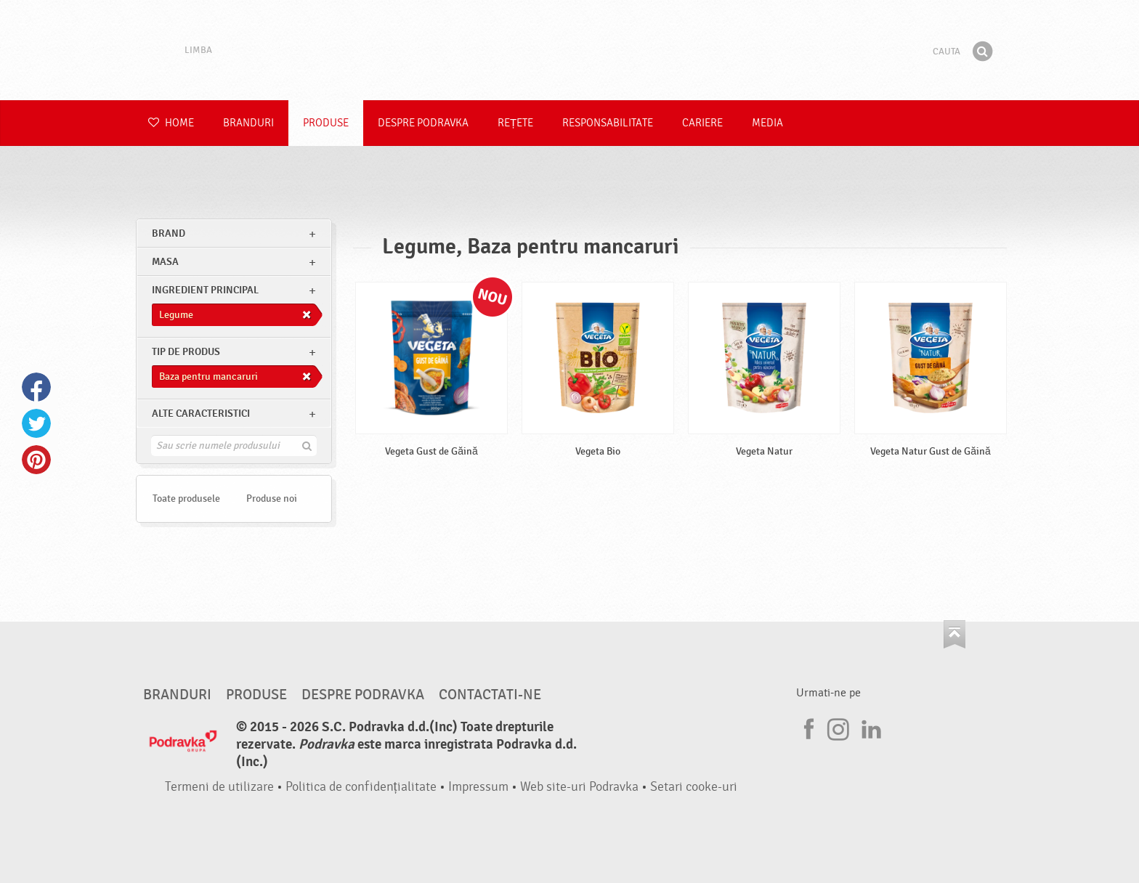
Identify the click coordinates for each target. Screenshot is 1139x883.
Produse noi (271, 498)
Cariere (702, 123)
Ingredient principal (205, 290)
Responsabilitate (607, 123)
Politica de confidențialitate (361, 786)
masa (165, 262)
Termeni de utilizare (219, 786)
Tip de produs (186, 352)
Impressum (478, 786)
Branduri (248, 123)
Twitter (36, 423)
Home (171, 123)
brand (168, 233)
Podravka (569, 50)
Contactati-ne (490, 695)
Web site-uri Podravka (579, 786)
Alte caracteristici (201, 413)
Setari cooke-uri (693, 786)
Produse (326, 123)
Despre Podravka (423, 123)
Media (767, 123)
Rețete (515, 123)
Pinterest (36, 459)
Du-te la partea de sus (954, 634)
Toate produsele (186, 498)
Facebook (36, 387)
